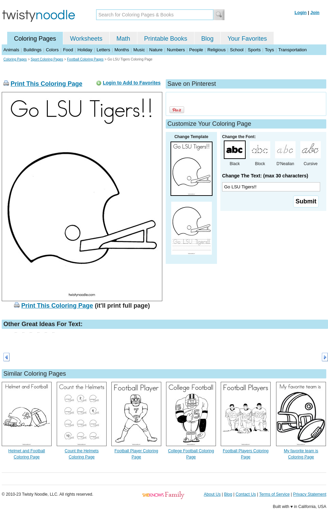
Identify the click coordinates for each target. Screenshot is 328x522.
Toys (269, 49)
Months (121, 49)
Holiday (85, 49)
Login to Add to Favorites (132, 82)
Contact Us (246, 494)
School (237, 49)
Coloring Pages (35, 38)
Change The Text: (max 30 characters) (265, 175)
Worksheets (86, 38)
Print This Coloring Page (46, 83)
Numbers (176, 49)
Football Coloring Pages (85, 59)
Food (68, 49)
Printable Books (165, 38)
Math (123, 38)
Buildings (33, 49)
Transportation (292, 49)
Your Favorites (247, 38)
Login (300, 12)
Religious (216, 49)
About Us (212, 494)
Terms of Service (274, 494)
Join (314, 12)
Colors (52, 49)
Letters (103, 49)
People (196, 49)
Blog (207, 38)
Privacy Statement (309, 494)
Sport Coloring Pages (47, 59)
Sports (254, 49)
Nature (156, 49)
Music (139, 49)
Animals (11, 49)
